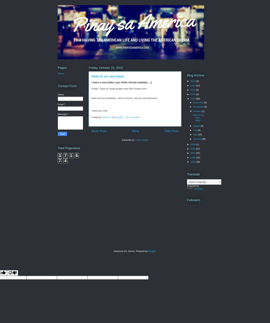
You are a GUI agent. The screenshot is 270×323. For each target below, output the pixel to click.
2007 (193, 153)
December (198, 102)
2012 (193, 90)
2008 (193, 148)
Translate (195, 189)
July (195, 130)
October (197, 111)
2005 (193, 162)
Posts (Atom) (141, 140)
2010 (193, 98)
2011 (193, 94)
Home (135, 131)
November (198, 106)
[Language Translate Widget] (204, 182)
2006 (193, 157)
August (197, 126)
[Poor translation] (12, 273)
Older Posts (172, 131)
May (195, 134)
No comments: (133, 117)
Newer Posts (99, 131)
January (197, 139)
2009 (193, 144)
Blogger (152, 251)
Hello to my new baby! (107, 76)
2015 (193, 81)
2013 (193, 85)
